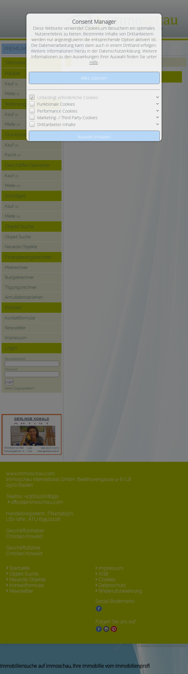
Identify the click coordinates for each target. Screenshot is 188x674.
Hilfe (93, 62)
